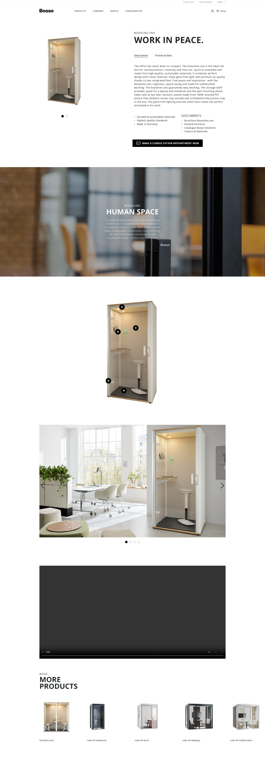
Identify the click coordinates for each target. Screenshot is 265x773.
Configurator (133, 11)
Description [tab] (141, 55)
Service (114, 11)
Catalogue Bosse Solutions (200, 127)
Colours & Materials (196, 131)
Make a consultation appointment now (170, 143)
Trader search (188, 2)
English (220, 2)
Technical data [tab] (163, 55)
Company (98, 11)
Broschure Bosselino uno (199, 120)
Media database (205, 2)
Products (80, 11)
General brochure (194, 124)
